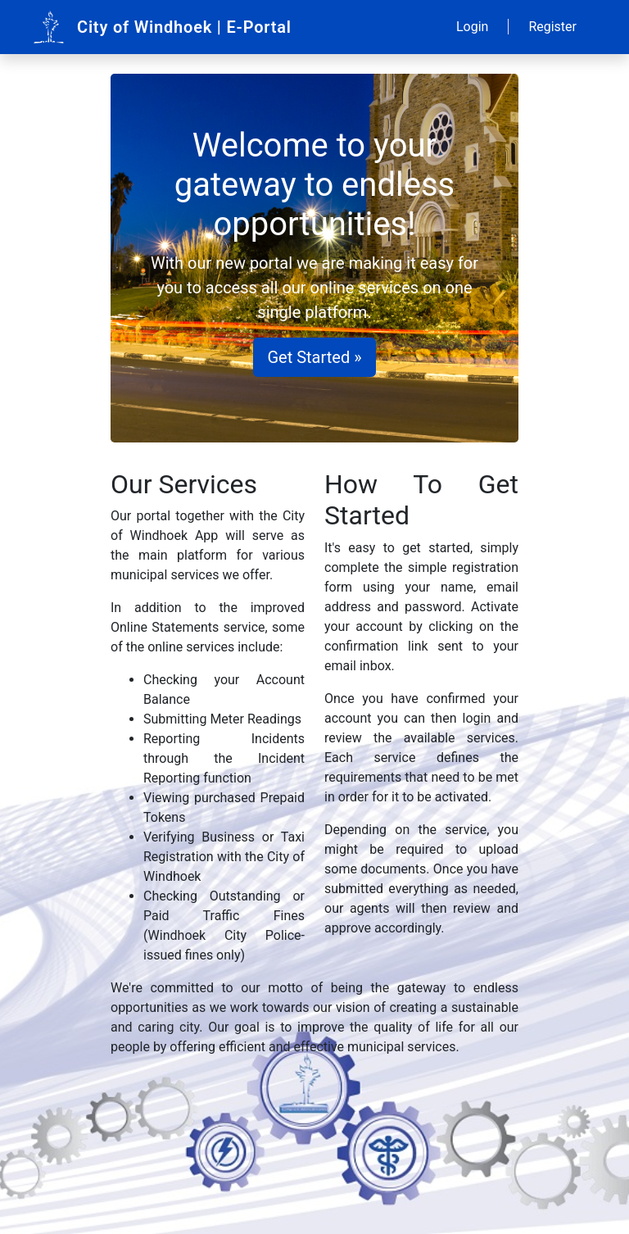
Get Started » (314, 357)
